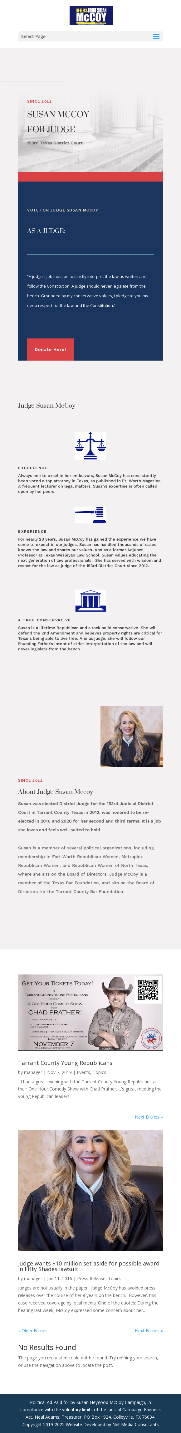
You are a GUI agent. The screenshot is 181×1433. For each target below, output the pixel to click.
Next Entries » (149, 1117)
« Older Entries (32, 1330)
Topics (99, 1072)
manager (33, 1072)
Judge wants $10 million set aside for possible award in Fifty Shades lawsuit (88, 1266)
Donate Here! (50, 349)
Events (83, 1072)
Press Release (91, 1278)
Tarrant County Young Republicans (65, 1062)
